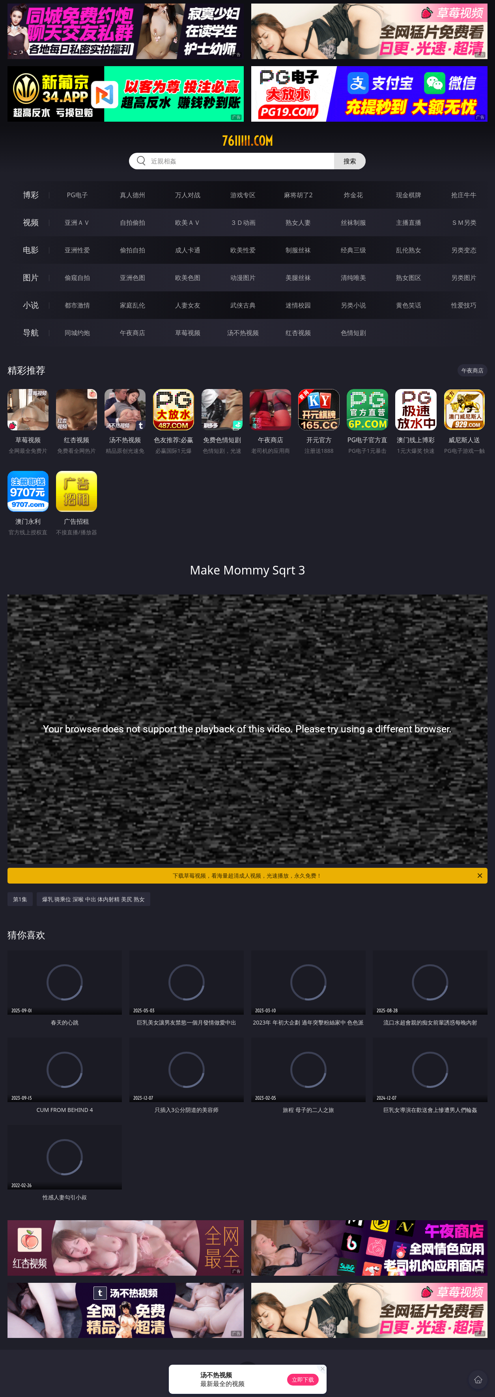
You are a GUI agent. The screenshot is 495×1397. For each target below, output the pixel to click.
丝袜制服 (353, 222)
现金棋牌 (408, 195)
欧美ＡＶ (187, 222)
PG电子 (77, 195)
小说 (31, 305)
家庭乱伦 (132, 305)
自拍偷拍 (132, 222)
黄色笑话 (408, 305)
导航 (31, 332)
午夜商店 (132, 332)
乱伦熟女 (408, 250)
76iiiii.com (247, 141)
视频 (31, 222)
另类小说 (353, 305)
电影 (31, 250)
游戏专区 (243, 195)
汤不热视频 (243, 332)
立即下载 (303, 1379)
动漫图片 (243, 277)
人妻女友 (187, 305)
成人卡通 (187, 250)
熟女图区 (408, 277)
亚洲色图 (132, 277)
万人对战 (187, 195)
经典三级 (353, 250)
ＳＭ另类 (463, 222)
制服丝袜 (298, 250)
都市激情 (77, 305)
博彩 (31, 194)
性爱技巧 (463, 305)
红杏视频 (298, 332)
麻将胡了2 (298, 195)
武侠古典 (243, 305)
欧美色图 (187, 277)
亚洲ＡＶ (77, 222)
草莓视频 (187, 332)
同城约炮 (77, 332)
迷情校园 (298, 305)
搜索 (350, 161)
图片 (31, 277)
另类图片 (463, 277)
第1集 (20, 899)
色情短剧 (353, 332)
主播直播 (408, 222)
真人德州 (132, 195)
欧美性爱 (243, 250)
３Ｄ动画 (243, 222)
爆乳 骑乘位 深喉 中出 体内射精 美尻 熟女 (93, 899)
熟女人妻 (298, 222)
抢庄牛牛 (463, 195)
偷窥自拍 (77, 277)
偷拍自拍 (132, 250)
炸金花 (353, 195)
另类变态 (463, 250)
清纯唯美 (353, 277)
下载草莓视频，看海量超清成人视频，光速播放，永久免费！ (328, 875)
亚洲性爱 (77, 250)
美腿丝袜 (298, 277)
